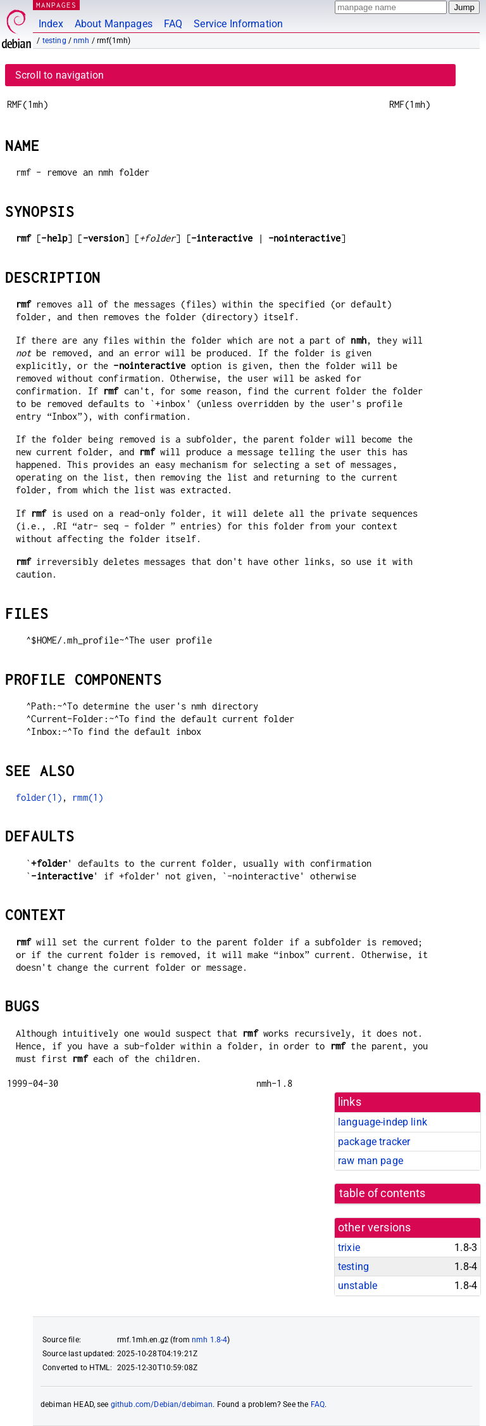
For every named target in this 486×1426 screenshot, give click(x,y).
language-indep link (382, 1122)
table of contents (382, 1193)
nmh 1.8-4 (209, 1339)
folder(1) (39, 797)
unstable (357, 1286)
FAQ (173, 24)
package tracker (374, 1142)
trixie (349, 1247)
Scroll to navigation (59, 75)
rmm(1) (87, 797)
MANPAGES (56, 5)
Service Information (238, 24)
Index (51, 24)
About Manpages (114, 24)
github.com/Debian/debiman (162, 1404)
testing (54, 40)
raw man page (370, 1161)
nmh (81, 40)
